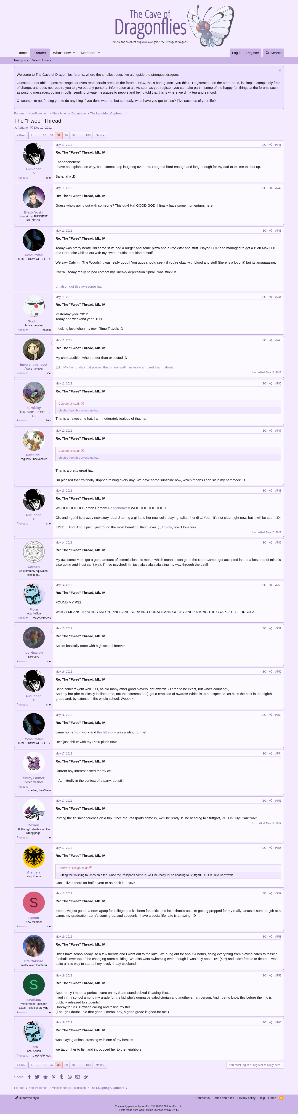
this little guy (106, 732)
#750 (278, 585)
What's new (62, 53)
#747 (278, 430)
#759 (278, 975)
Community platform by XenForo (149, 1106)
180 (88, 135)
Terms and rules (223, 1098)
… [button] (37, 135)
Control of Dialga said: (73, 868)
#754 (278, 753)
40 (73, 135)
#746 (278, 383)
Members (88, 53)
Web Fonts (145, 1110)
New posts (21, 60)
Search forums (41, 60)
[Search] (273, 53)
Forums (40, 53)
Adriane (23, 127)
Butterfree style (27, 1098)
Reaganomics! (119, 508)
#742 (278, 188)
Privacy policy (246, 1098)
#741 (278, 144)
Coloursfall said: (69, 403)
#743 (278, 230)
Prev (22, 135)
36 (44, 135)
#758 (278, 936)
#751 (278, 628)
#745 (278, 340)
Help (262, 1098)
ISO (264, 144)
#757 (278, 893)
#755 (278, 800)
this (147, 167)
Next (99, 135)
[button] (74, 53)
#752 (278, 671)
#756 (278, 847)
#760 (278, 1022)
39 (66, 135)
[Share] (271, 145)
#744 (278, 297)
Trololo (167, 527)
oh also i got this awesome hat (79, 286)
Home (22, 53)
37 (51, 135)
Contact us (202, 1098)
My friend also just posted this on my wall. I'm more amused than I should (118, 367)
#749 (278, 542)
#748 (278, 490)
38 (58, 135)
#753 (278, 715)
